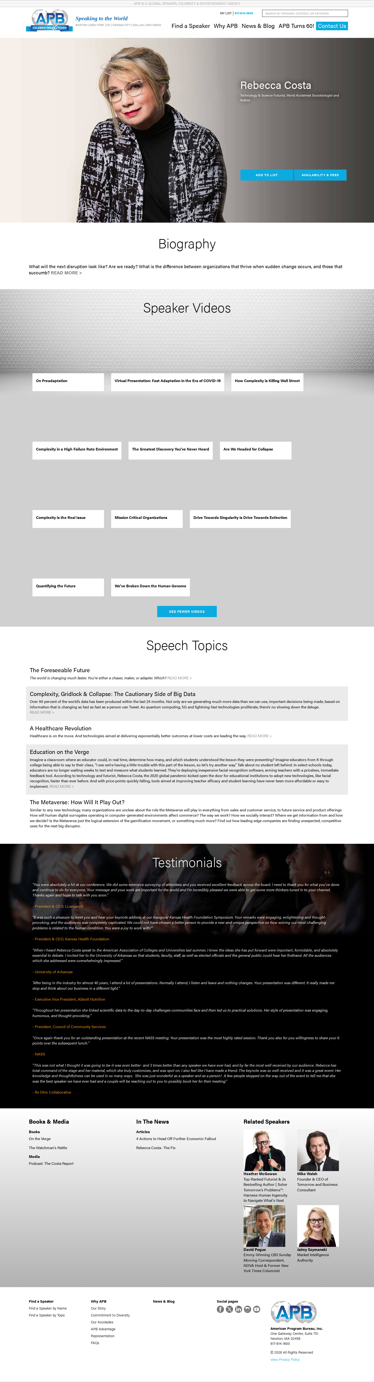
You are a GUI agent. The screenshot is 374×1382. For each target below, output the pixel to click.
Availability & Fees (320, 175)
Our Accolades (102, 1322)
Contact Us (332, 26)
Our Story (98, 1308)
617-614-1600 (244, 13)
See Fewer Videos (187, 612)
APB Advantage (103, 1329)
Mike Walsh (307, 1174)
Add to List (267, 175)
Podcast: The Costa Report (51, 1164)
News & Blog (258, 26)
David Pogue (255, 1250)
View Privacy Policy (285, 1360)
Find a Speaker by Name (48, 1308)
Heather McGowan (260, 1174)
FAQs (95, 1343)
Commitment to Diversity (110, 1315)
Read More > (66, 273)
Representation (102, 1336)
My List (226, 13)
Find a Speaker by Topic (47, 1315)
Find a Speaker (190, 26)
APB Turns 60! (296, 26)
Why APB (226, 26)
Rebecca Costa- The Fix (155, 1148)
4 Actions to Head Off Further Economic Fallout (176, 1139)
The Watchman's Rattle (48, 1148)
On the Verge (40, 1139)
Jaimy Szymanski (312, 1250)
